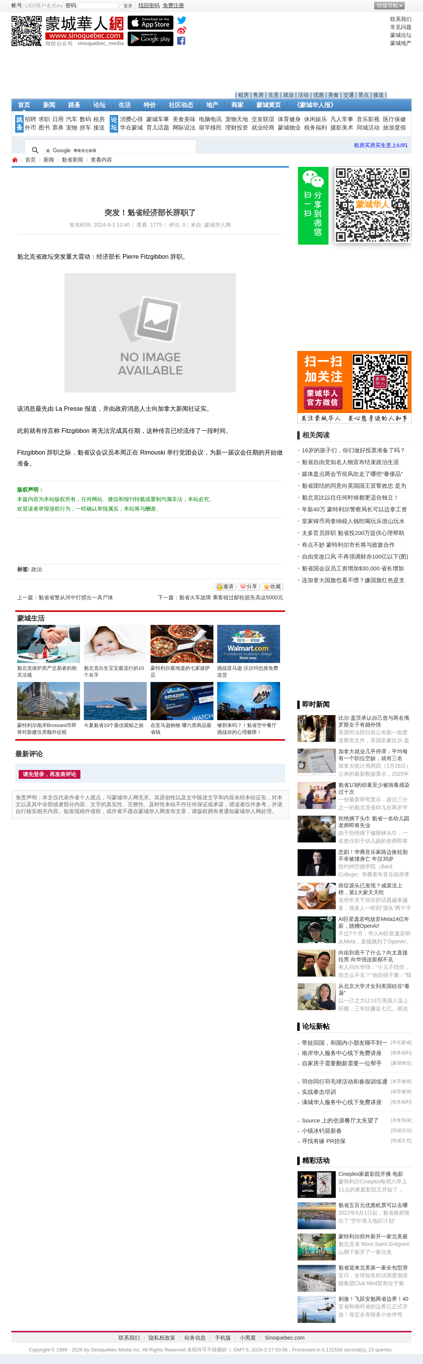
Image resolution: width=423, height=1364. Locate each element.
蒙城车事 (157, 119)
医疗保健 (394, 119)
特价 (150, 105)
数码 (85, 119)
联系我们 (401, 19)
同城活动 (368, 128)
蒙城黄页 (268, 105)
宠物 (71, 128)
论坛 (99, 105)
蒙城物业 (289, 128)
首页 (24, 105)
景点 (363, 95)
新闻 (49, 105)
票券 (58, 128)
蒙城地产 (401, 43)
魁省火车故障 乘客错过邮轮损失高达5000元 (231, 597)
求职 (44, 119)
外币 (30, 128)
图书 (44, 128)
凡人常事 (341, 119)
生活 (125, 105)
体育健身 (289, 119)
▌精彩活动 (313, 1160)
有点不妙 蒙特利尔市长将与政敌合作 (348, 544)
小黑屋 (248, 1338)
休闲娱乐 (315, 119)
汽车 (71, 119)
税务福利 (315, 128)
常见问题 (401, 27)
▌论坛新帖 (313, 1026)
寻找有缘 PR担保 (324, 1141)
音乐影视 (368, 119)
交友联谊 (263, 119)
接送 (378, 95)
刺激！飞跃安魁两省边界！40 (373, 1299)
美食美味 (184, 119)
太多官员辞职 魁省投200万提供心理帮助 (353, 533)
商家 (237, 105)
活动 (303, 95)
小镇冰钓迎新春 (322, 1130)
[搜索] (109, 150)
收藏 (275, 586)
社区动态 (181, 105)
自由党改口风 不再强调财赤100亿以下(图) (355, 556)
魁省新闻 (72, 160)
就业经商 (263, 128)
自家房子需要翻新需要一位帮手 (342, 1063)
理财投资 (236, 128)
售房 (258, 95)
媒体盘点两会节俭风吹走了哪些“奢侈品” (352, 474)
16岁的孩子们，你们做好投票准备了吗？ (353, 450)
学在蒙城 (131, 128)
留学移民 (210, 128)
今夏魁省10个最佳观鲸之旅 (114, 725)
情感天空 (401, 1140)
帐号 (16, 5)
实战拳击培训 (319, 1092)
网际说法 (184, 128)
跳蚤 (74, 105)
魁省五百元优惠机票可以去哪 (373, 1205)
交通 (348, 95)
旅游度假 (394, 128)
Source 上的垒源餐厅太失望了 (340, 1120)
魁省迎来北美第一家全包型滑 (373, 1268)
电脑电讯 (210, 119)
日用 (58, 119)
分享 (252, 586)
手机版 (223, 1338)
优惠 (318, 95)
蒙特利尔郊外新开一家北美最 (373, 1236)
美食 (333, 95)
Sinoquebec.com (284, 1338)
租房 (243, 95)
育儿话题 (157, 128)
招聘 (30, 119)
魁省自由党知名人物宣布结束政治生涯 (350, 462)
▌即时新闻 (313, 704)
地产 (212, 105)
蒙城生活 (31, 618)
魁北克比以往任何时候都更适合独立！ (350, 497)
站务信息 (195, 1338)
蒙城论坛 (401, 35)
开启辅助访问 (410, 5)
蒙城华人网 (14, 159)
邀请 (228, 586)
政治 (36, 569)
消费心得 (131, 119)
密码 (71, 5)
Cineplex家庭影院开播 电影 (370, 1174)
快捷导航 (387, 5)
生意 (273, 95)
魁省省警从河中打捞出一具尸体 (75, 597)
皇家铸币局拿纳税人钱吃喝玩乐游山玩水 (353, 521)
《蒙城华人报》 (315, 105)
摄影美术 (341, 128)
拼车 (85, 128)
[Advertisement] (311, 54)
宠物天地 (236, 119)
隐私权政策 (162, 1338)
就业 (288, 95)
